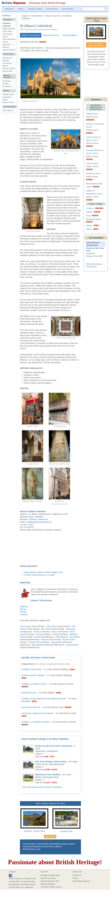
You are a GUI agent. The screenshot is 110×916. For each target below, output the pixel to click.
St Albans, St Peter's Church (34, 684)
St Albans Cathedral (37, 519)
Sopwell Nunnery (29, 692)
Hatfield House (8, 94)
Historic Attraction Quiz (50, 881)
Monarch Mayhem (48, 884)
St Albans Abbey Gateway (33, 675)
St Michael (7, 81)
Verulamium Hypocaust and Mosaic (37, 713)
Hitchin (89, 229)
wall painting (56, 642)
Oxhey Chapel (92, 163)
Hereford (40, 634)
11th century (25, 626)
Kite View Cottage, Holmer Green (51, 761)
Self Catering (8, 110)
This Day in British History (51, 887)
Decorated (70, 629)
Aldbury (89, 226)
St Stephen (7, 86)
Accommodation (70, 35)
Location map (26, 524)
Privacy (75, 878)
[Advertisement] (50, 549)
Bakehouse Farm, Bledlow (47, 774)
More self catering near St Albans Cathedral (42, 787)
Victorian (24, 614)
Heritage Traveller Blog (50, 875)
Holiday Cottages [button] (35, 9)
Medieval (24, 606)
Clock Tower (7, 31)
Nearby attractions (51, 35)
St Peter (6, 84)
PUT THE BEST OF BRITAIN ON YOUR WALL (96, 45)
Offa (57, 637)
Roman (23, 609)
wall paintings (38, 645)
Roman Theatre (9, 68)
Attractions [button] (10, 9)
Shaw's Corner (8, 102)
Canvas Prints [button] (52, 9)
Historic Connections (30, 35)
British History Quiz (48, 878)
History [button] (21, 9)
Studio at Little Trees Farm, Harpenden (53, 746)
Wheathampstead (93, 219)
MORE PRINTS (50, 836)
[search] (93, 9)
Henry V (37, 632)
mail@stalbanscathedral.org (38, 522)
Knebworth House (93, 174)
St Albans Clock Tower (31, 669)
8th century (46, 629)
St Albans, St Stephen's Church (35, 722)
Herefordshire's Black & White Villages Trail (43, 572)
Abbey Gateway (9, 29)
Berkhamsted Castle (94, 184)
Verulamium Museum (31, 707)
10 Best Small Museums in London (39, 575)
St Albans (7, 16)
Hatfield (89, 212)
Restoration (75, 637)
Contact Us (76, 875)
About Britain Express (81, 881)
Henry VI (55, 632)
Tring (88, 216)
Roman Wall (7, 71)
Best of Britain (67, 9)
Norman (37, 637)
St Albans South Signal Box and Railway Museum (43, 698)
